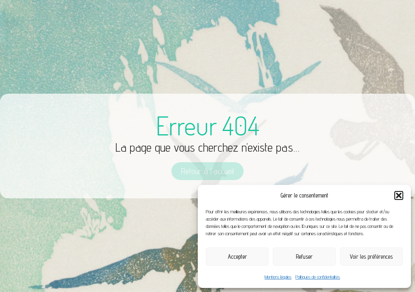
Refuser (304, 256)
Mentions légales (278, 277)
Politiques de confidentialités (317, 277)
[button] (399, 195)
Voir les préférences (371, 256)
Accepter (237, 256)
